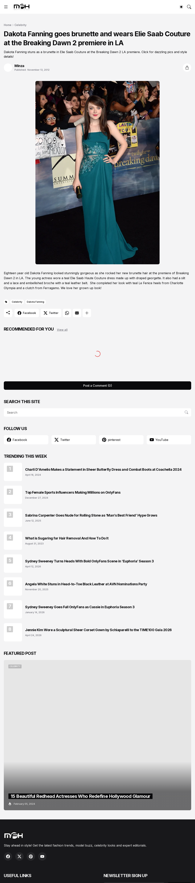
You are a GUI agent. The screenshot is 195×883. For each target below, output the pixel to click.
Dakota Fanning (35, 301)
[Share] (187, 67)
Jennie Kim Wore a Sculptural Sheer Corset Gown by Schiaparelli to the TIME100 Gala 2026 (98, 630)
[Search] (189, 7)
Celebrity (20, 25)
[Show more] (87, 313)
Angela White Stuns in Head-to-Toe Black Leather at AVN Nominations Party (86, 584)
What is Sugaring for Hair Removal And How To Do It (67, 538)
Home (7, 25)
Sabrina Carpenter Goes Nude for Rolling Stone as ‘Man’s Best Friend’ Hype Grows (91, 515)
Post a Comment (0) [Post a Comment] (97, 385)
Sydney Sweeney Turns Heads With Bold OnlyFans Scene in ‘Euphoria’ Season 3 (89, 561)
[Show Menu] (6, 7)
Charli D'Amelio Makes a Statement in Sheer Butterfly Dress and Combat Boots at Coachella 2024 (103, 469)
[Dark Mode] (181, 7)
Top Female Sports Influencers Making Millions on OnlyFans (72, 492)
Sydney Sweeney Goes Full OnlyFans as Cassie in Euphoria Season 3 (79, 607)
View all (62, 329)
